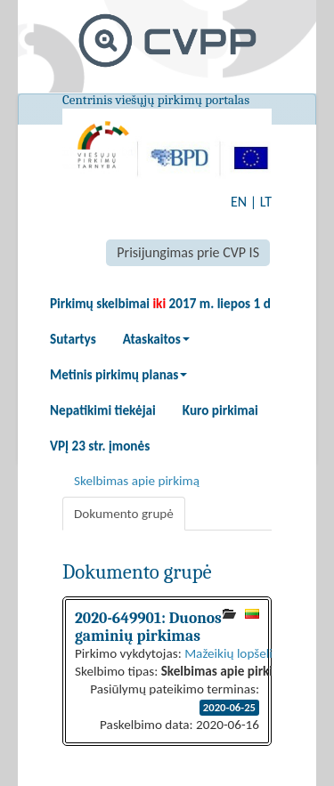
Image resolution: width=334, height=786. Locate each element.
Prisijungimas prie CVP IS (188, 252)
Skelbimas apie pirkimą (137, 481)
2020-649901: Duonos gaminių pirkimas (148, 626)
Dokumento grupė (124, 514)
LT (266, 201)
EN (239, 201)
